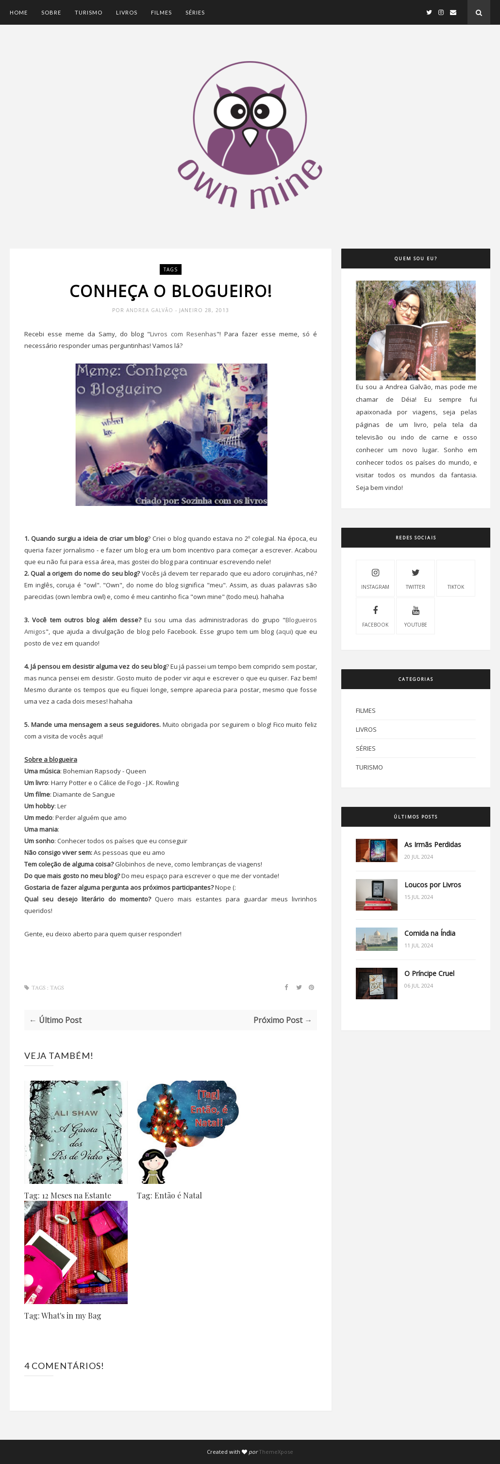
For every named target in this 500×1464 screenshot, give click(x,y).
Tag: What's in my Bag (62, 1315)
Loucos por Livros (432, 884)
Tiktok (456, 577)
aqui (284, 631)
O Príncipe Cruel (429, 973)
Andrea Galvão (150, 310)
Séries (195, 12)
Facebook (375, 615)
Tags (171, 269)
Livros (126, 12)
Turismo (88, 12)
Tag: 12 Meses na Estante (67, 1195)
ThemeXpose (276, 1451)
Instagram (375, 577)
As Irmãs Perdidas (432, 844)
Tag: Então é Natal (169, 1195)
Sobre (51, 12)
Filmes (161, 12)
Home (19, 12)
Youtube (415, 615)
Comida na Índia (429, 933)
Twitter (415, 577)
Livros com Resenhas (183, 334)
